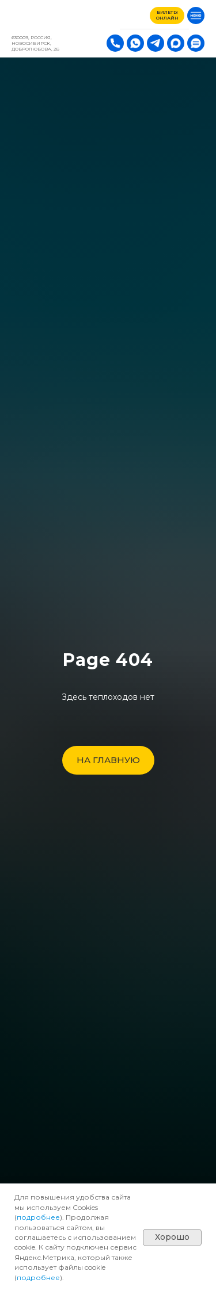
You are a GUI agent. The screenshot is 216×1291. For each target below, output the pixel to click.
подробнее (38, 1217)
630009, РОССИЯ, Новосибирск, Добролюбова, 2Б (35, 43)
